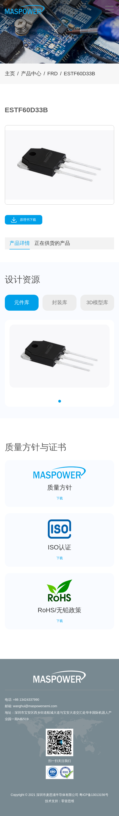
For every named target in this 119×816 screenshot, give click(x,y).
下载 (59, 498)
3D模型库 (97, 302)
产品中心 (31, 73)
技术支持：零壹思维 (59, 801)
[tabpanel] (59, 164)
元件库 (21, 302)
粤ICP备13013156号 (93, 795)
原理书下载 (23, 220)
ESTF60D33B (79, 73)
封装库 (59, 302)
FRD (52, 73)
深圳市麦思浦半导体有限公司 (57, 795)
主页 (10, 73)
